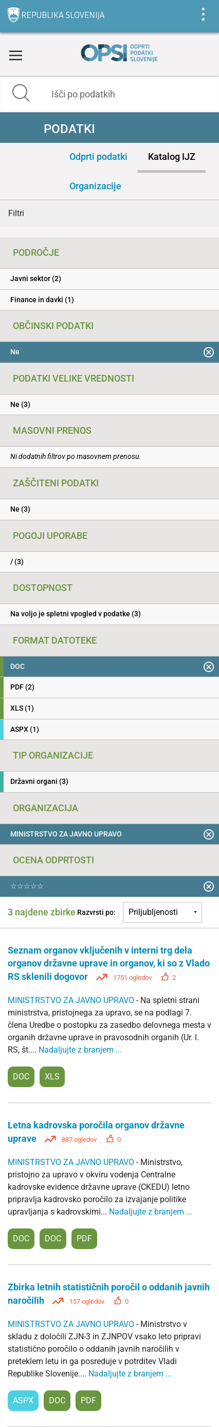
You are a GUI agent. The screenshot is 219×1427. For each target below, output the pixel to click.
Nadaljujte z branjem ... (80, 1050)
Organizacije (95, 186)
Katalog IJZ (171, 156)
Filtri (16, 213)
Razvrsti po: (96, 912)
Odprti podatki (98, 156)
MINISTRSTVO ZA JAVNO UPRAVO (72, 1000)
